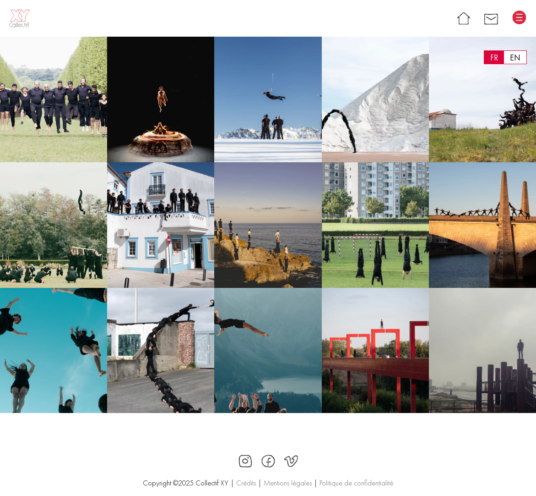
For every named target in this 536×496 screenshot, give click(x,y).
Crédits (246, 483)
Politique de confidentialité (356, 483)
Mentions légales (288, 483)
